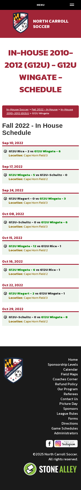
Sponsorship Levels (63, 364)
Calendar (70, 369)
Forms (73, 418)
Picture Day (68, 403)
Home (73, 359)
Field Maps (69, 374)
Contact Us (69, 398)
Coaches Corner (65, 379)
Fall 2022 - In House (45, 109)
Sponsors (70, 408)
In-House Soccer (17, 109)
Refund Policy (66, 384)
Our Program (67, 388)
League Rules (67, 413)
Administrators (66, 433)
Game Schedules (64, 428)
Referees (71, 393)
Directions (70, 423)
